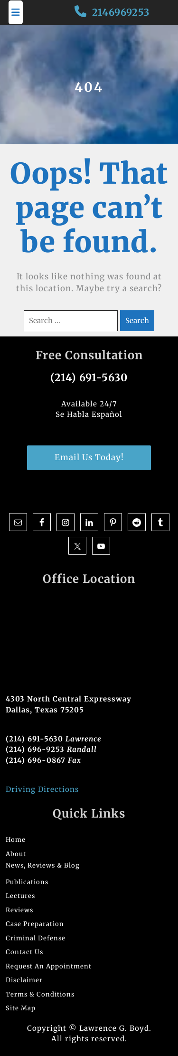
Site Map (21, 1008)
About (16, 854)
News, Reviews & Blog (43, 865)
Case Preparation (35, 924)
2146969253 (121, 12)
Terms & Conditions (40, 994)
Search (137, 320)
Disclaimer (24, 980)
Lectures (20, 896)
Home (16, 840)
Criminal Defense (36, 938)
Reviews (19, 910)
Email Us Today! (89, 457)
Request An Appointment (49, 966)
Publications (27, 882)
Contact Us (24, 952)
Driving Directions (42, 789)
